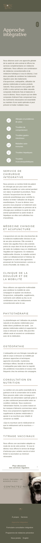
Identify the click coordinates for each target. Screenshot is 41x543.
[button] (37, 24)
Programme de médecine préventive (20, 533)
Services (24, 517)
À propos (15, 517)
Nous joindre (16, 538)
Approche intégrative (20, 522)
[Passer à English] (25, 538)
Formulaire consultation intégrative (19, 527)
